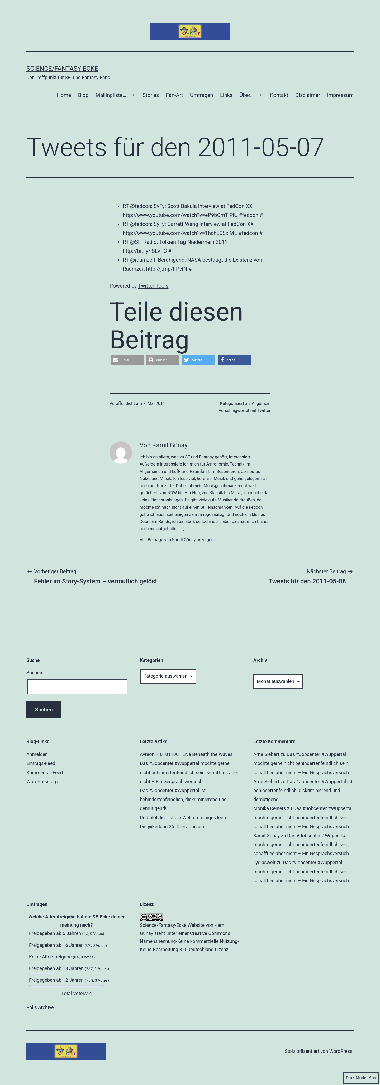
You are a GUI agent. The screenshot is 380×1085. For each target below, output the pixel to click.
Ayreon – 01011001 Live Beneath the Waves (186, 754)
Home (64, 95)
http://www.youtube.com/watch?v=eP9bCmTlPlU (180, 215)
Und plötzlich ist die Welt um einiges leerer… (186, 817)
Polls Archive (40, 1007)
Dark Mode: (361, 1078)
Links (226, 95)
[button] (127, 360)
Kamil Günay (266, 835)
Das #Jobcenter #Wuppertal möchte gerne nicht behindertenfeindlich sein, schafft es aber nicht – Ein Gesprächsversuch (189, 772)
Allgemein (261, 403)
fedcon (143, 206)
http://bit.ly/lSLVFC (145, 251)
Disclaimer (307, 95)
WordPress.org (42, 781)
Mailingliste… (111, 95)
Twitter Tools (153, 286)
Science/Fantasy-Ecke (62, 68)
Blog (83, 95)
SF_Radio (146, 242)
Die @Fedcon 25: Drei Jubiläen (172, 826)
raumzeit (145, 260)
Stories (150, 95)
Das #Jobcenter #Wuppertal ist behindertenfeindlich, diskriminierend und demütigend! (183, 799)
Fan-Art (174, 95)
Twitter (264, 410)
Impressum (340, 95)
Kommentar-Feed (44, 772)
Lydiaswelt (264, 862)
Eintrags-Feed (40, 763)
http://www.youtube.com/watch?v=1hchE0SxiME (180, 233)
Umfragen (201, 95)
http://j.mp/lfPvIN (166, 269)
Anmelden (37, 754)
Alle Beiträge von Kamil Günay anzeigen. (177, 539)
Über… (247, 95)
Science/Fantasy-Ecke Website (172, 925)
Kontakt (279, 95)
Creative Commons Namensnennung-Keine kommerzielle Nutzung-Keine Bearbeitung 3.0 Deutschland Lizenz (189, 941)
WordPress (340, 1051)
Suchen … (36, 672)
